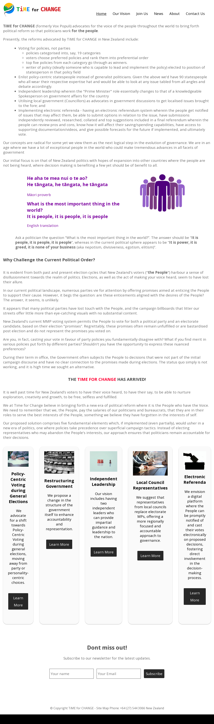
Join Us (142, 13)
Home (101, 13)
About (174, 13)
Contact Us (195, 13)
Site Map (102, 708)
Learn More (18, 601)
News (158, 13)
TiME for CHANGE (81, 708)
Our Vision (121, 13)
